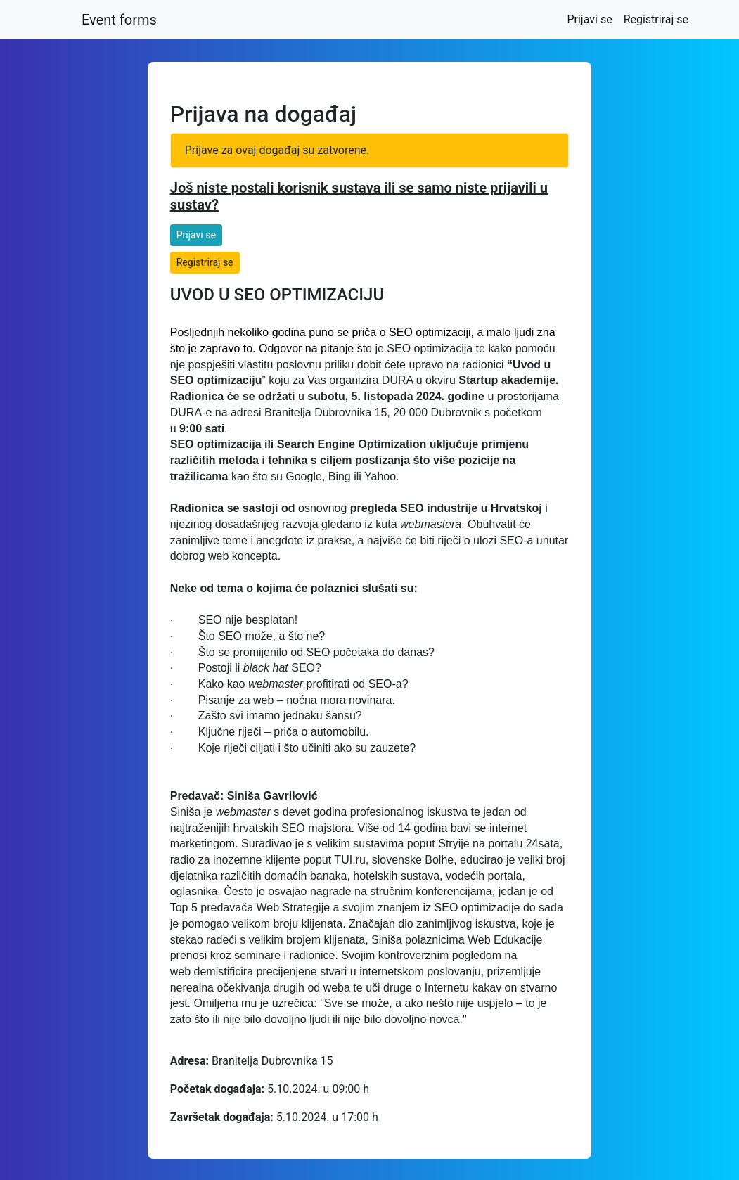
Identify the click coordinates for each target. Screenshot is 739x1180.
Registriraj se (656, 19)
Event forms (119, 19)
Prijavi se (592, 18)
